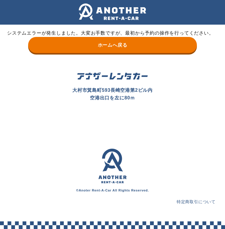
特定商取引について (196, 201)
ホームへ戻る (112, 45)
